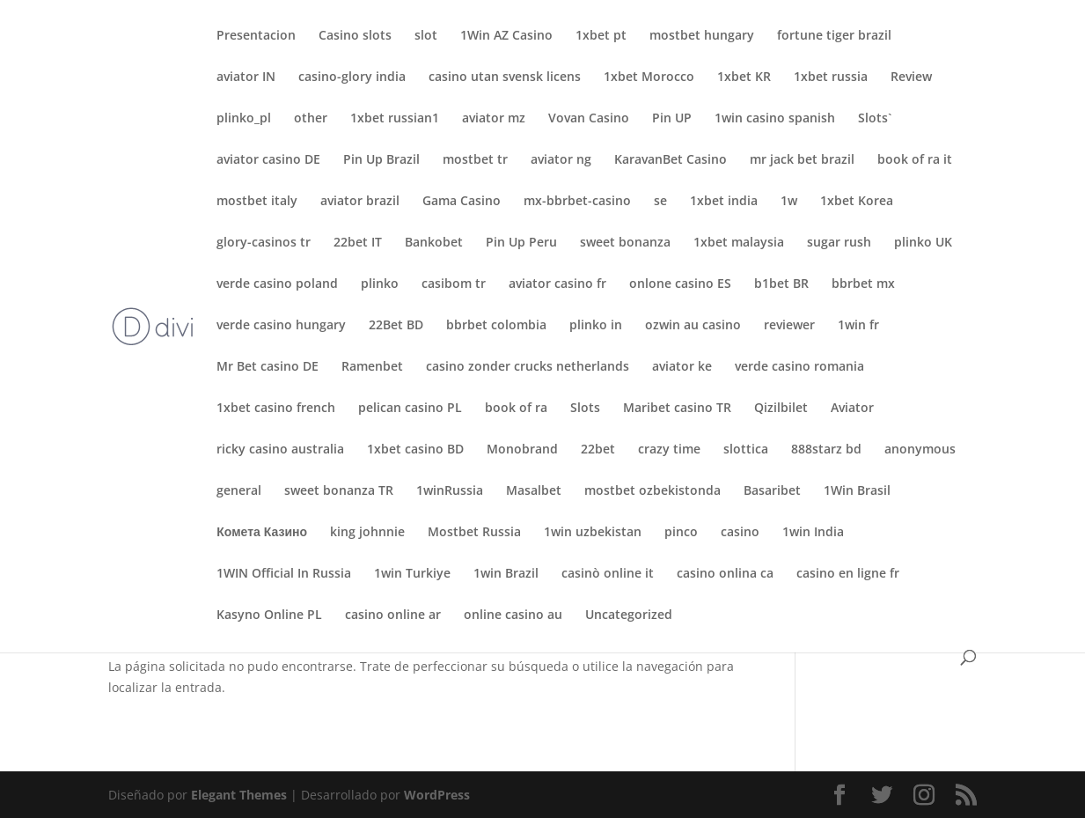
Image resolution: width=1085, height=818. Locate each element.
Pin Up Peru (521, 243)
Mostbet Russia (474, 533)
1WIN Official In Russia (283, 574)
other (310, 119)
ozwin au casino (693, 326)
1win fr (858, 326)
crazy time (669, 450)
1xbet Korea (856, 202)
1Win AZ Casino (506, 36)
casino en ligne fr (847, 574)
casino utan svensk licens (505, 77)
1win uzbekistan (592, 533)
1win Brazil (506, 574)
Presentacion (256, 36)
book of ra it (914, 160)
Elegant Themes (239, 794)
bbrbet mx (863, 284)
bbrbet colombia (496, 326)
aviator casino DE (268, 160)
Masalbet (533, 491)
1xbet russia (831, 77)
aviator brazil (360, 202)
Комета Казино (261, 533)
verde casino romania (799, 367)
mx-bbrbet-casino (577, 202)
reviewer (789, 326)
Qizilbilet (781, 409)
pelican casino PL (410, 409)
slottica (745, 450)
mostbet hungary (701, 36)
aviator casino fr (557, 284)
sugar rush (839, 243)
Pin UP (672, 119)
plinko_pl (243, 119)
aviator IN (245, 77)
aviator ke (682, 367)
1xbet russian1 (394, 119)
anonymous (920, 450)
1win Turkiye (412, 574)
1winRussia (449, 491)
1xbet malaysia (738, 243)
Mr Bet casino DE (267, 367)
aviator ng (561, 160)
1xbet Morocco (649, 77)
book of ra (516, 409)
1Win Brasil (857, 491)
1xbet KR (744, 77)
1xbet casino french (275, 409)
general (238, 491)
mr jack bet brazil (802, 160)
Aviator (852, 409)
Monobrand (522, 450)
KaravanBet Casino (670, 160)
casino (740, 533)
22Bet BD (396, 326)
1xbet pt (601, 36)
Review (911, 77)
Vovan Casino (588, 119)
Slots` (874, 119)
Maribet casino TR (677, 409)
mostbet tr (475, 160)
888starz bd (826, 450)
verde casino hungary (281, 326)
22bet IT (358, 243)
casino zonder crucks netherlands (527, 367)
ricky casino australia (280, 450)
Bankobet (434, 243)
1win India (813, 533)
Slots (585, 409)
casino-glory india (352, 77)
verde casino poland (277, 284)
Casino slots (355, 36)
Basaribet (772, 491)
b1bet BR (781, 284)
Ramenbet (372, 367)
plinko (380, 284)
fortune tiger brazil (834, 36)
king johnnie (367, 533)
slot (425, 36)
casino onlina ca (725, 574)
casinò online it (607, 574)
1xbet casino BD (415, 450)
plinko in (595, 326)
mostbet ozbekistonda (652, 491)
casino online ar (393, 615)
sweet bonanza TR (338, 491)
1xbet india (724, 202)
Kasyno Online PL (269, 615)
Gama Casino (461, 202)
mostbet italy (256, 202)
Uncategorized (628, 615)
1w (789, 202)
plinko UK (923, 243)
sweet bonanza (625, 243)
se (660, 202)
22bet (598, 450)
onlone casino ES (680, 284)
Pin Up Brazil (381, 160)
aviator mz (493, 119)
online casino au (513, 615)
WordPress (437, 794)
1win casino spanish (775, 119)
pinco (681, 533)
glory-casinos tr (263, 243)
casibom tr (454, 284)
